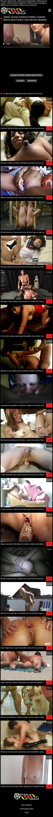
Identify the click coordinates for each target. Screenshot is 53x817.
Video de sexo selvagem (37, 3)
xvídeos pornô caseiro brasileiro (26, 75)
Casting (20, 81)
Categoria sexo (27, 809)
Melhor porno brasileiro (10, 5)
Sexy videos (26, 805)
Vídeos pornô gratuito (28, 5)
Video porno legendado (27, 1)
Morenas (32, 81)
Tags (26, 813)
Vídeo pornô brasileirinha (17, 3)
